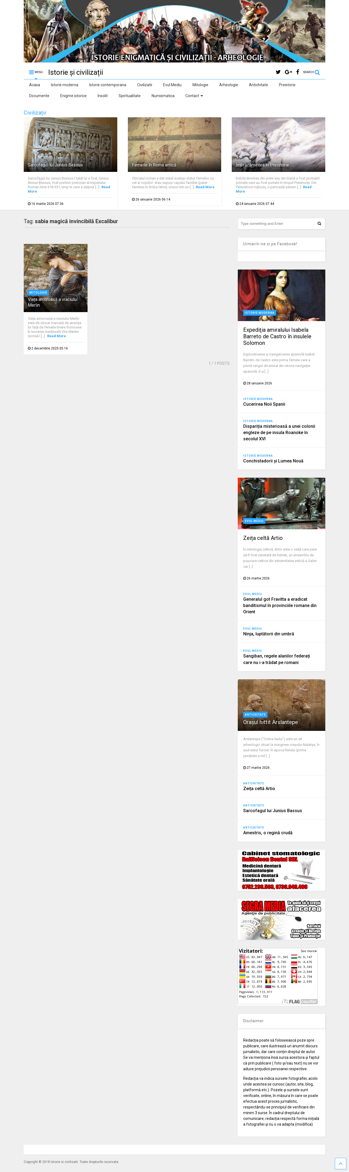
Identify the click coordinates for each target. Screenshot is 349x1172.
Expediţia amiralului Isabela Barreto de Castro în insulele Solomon (277, 336)
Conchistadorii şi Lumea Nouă (273, 461)
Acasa (34, 85)
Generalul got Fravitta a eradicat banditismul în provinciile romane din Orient (280, 605)
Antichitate (258, 85)
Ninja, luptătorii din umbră (268, 633)
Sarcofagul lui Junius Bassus (55, 165)
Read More (205, 187)
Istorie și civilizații (75, 72)
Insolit (103, 96)
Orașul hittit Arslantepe (270, 722)
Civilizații (35, 112)
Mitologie (200, 85)
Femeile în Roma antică (154, 165)
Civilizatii (144, 85)
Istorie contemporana (107, 85)
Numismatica (163, 96)
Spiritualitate (130, 96)
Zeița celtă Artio (263, 538)
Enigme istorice (73, 96)
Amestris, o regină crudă (268, 832)
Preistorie (287, 85)
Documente (39, 96)
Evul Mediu (172, 85)
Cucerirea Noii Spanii (264, 404)
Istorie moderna (64, 85)
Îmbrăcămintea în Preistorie (262, 165)
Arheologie (228, 85)
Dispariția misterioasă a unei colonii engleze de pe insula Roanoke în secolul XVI (279, 432)
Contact (194, 96)
